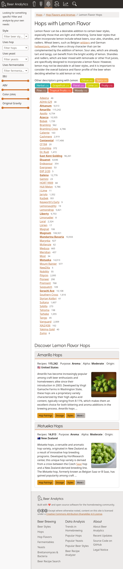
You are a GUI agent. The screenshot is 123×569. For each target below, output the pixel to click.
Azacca (44, 117)
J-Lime (43, 190)
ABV (5, 85)
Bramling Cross (49, 129)
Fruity (107, 85)
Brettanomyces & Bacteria (47, 554)
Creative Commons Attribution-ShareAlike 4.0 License (74, 514)
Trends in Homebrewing (73, 528)
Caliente (44, 132)
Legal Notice (100, 549)
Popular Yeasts (74, 540)
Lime (93, 85)
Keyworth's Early (49, 202)
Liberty (44, 213)
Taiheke (44, 314)
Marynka (45, 240)
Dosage (60, 415)
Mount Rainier (48, 264)
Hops (39, 15)
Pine (41, 90)
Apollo (43, 113)
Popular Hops (73, 535)
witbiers (85, 42)
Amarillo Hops (49, 354)
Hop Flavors (44, 537)
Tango (43, 318)
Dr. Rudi (44, 152)
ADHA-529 (46, 102)
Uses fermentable (13, 65)
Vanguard (45, 321)
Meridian (45, 252)
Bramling (45, 125)
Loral (43, 221)
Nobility (44, 271)
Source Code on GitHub (102, 542)
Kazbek (44, 198)
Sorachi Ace (47, 291)
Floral (78, 85)
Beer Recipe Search (49, 561)
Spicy (102, 80)
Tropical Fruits (60, 90)
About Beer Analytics (100, 528)
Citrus (87, 80)
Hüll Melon (46, 186)
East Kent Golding (51, 156)
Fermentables (45, 542)
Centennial (47, 140)
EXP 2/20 (45, 171)
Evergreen (46, 167)
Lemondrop (47, 210)
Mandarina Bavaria (52, 237)
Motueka (45, 260)
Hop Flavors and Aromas (60, 15)
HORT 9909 (46, 183)
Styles (70, 415)
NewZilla (45, 267)
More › (80, 415)
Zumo (43, 333)
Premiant (45, 283)
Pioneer (44, 279)
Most (43, 256)
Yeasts (41, 547)
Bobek (43, 121)
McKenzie (45, 244)
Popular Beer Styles (77, 546)
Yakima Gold (47, 329)
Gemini (44, 179)
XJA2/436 (45, 325)
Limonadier (46, 217)
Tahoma (44, 310)
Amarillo (45, 109)
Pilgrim (44, 275)
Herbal (43, 85)
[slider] (2, 81)
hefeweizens (42, 46)
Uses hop (8, 42)
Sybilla (43, 306)
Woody (81, 90)
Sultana (44, 302)
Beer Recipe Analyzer (72, 553)
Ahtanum (46, 105)
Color (9, 94)
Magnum (45, 233)
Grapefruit (61, 85)
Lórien (43, 225)
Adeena (44, 98)
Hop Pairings (45, 415)
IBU (5, 76)
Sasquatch (46, 287)
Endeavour (46, 163)
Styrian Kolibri (48, 298)
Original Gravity (12, 103)
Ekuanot (45, 159)
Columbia (45, 148)
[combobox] (15, 47)
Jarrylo (44, 194)
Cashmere (46, 136)
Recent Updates (102, 535)
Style (5, 30)
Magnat (44, 229)
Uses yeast (9, 53)
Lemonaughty (48, 206)
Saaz (79, 464)
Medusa (44, 248)
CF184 (43, 144)
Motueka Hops (50, 425)
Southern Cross (49, 294)
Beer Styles (44, 526)
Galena (44, 175)
